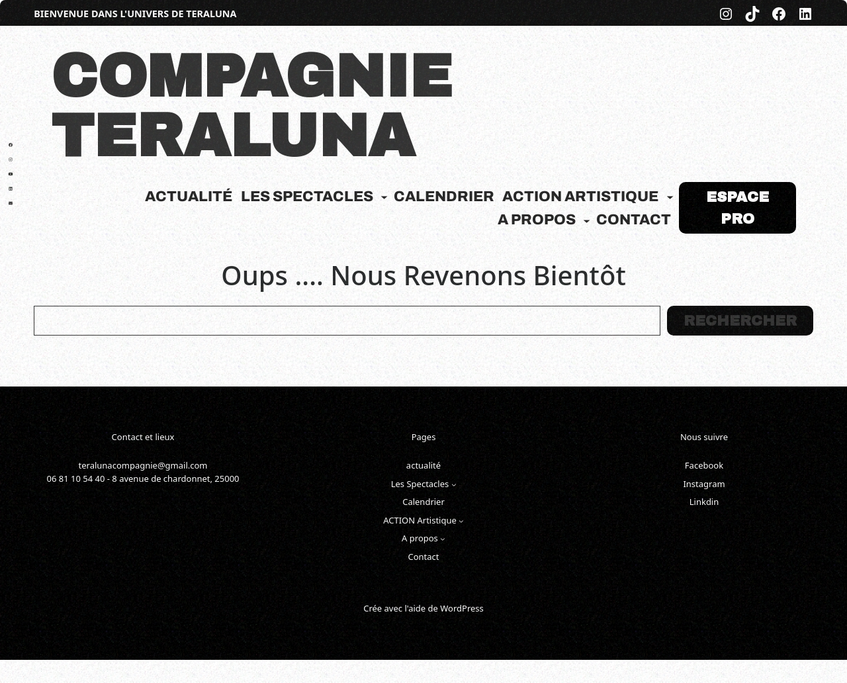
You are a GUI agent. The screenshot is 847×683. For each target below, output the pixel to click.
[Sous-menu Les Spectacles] (384, 197)
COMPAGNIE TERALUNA (251, 106)
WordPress (462, 608)
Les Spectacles (307, 197)
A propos (537, 220)
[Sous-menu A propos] (586, 220)
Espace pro (737, 208)
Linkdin (704, 502)
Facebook (704, 465)
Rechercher (740, 321)
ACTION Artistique (580, 197)
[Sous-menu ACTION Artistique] (670, 197)
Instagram (704, 484)
